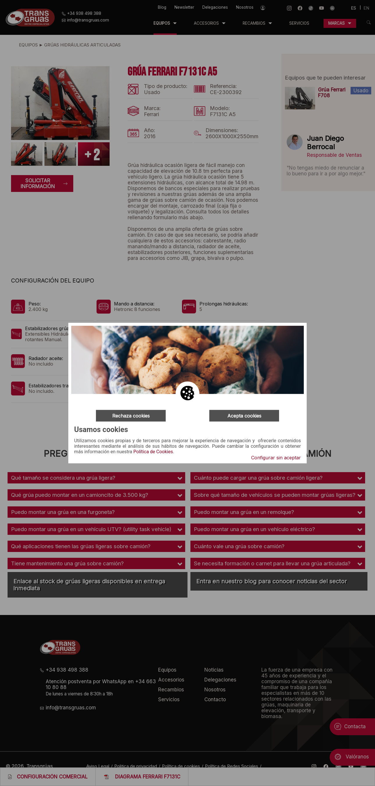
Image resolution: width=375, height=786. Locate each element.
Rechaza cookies (131, 415)
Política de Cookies (153, 451)
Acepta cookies (244, 415)
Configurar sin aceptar (276, 458)
